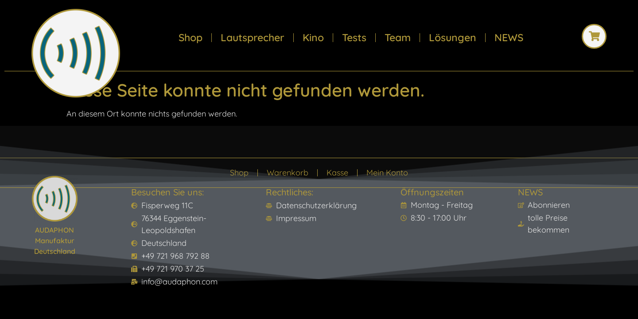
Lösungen (452, 37)
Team (398, 37)
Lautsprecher (252, 37)
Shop (190, 37)
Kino (313, 37)
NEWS (508, 37)
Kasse (337, 172)
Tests (354, 37)
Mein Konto (387, 172)
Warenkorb (287, 172)
